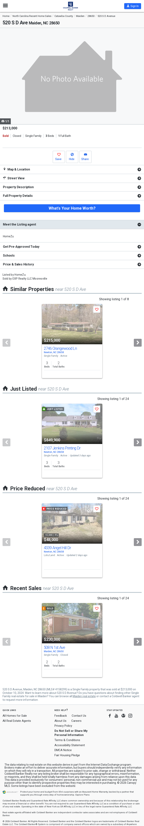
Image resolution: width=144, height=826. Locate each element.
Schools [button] (9, 255)
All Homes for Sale (15, 715)
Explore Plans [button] (82, 795)
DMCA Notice (63, 750)
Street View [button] (13, 178)
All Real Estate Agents (17, 721)
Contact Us (79, 715)
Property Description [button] (18, 187)
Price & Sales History (18, 264)
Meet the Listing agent (19, 224)
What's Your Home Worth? (72, 208)
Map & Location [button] (16, 169)
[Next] (138, 343)
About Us (60, 721)
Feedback (60, 715)
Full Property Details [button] (18, 196)
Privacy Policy (63, 725)
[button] (132, 6)
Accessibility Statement (69, 745)
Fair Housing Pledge (67, 755)
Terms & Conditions (67, 740)
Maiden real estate (84, 696)
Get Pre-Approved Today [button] (21, 247)
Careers (76, 721)
